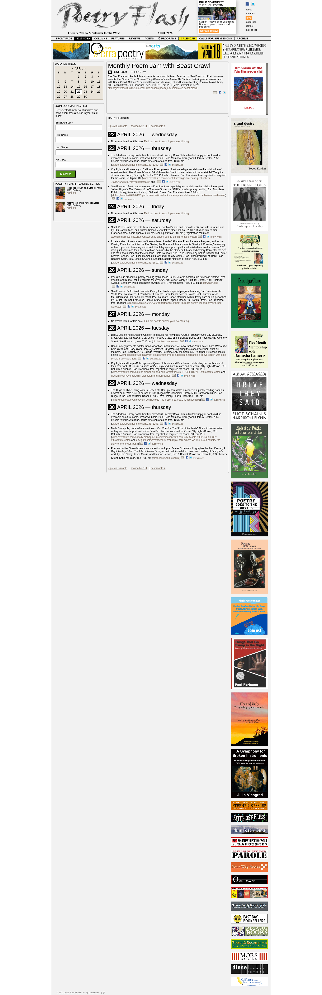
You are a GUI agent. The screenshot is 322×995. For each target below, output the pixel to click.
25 (98, 91)
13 (65, 86)
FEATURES (118, 38)
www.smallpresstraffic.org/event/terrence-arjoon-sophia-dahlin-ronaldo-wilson (154, 236)
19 (58, 91)
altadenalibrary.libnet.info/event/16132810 (135, 262)
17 (92, 86)
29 (78, 96)
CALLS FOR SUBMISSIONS (215, 38)
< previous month (117, 126)
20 (65, 91)
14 (72, 86)
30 (85, 96)
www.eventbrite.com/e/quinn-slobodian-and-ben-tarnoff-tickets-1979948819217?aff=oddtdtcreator (166, 372)
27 (65, 96)
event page (177, 165)
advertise (250, 13)
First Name (62, 135)
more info (71, 193)
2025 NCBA (83, 38)
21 (72, 91)
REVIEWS (134, 38)
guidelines (251, 22)
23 (85, 91)
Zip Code (61, 160)
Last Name (62, 147)
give (248, 17)
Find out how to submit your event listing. (166, 141)
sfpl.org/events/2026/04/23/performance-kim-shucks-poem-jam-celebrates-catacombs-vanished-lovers (168, 195)
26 (58, 96)
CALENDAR (188, 38)
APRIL (79, 68)
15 (78, 86)
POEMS (149, 38)
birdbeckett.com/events (166, 341)
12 (58, 86)
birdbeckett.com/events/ (166, 458)
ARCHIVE (242, 38)
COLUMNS (100, 38)
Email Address (64, 122)
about (249, 9)
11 (98, 81)
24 (92, 91)
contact (249, 26)
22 (78, 91)
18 (98, 86)
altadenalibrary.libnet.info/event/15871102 (135, 164)
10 (92, 81)
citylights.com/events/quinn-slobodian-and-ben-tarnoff (141, 375)
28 (72, 96)
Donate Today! (209, 30)
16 (85, 86)
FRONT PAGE (64, 38)
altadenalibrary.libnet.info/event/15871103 (135, 423)
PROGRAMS (167, 38)
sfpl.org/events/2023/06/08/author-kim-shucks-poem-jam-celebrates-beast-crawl (152, 88)
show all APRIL (139, 126)
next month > (158, 126)
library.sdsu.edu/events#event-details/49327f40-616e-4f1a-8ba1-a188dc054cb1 (156, 399)
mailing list (251, 30)
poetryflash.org (209, 282)
